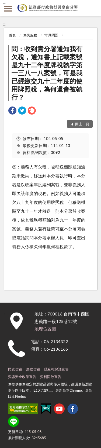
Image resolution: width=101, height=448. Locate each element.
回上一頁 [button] (82, 124)
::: (4, 4)
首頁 (12, 35)
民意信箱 (15, 369)
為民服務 (30, 35)
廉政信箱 (33, 369)
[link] (12, 111)
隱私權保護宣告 (56, 369)
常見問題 (51, 35)
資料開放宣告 (50, 376)
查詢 (93, 8)
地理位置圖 (45, 328)
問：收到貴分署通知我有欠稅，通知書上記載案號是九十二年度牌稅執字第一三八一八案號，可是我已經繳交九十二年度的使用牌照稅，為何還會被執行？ (46, 73)
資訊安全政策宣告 (22, 376)
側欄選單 (8, 9)
